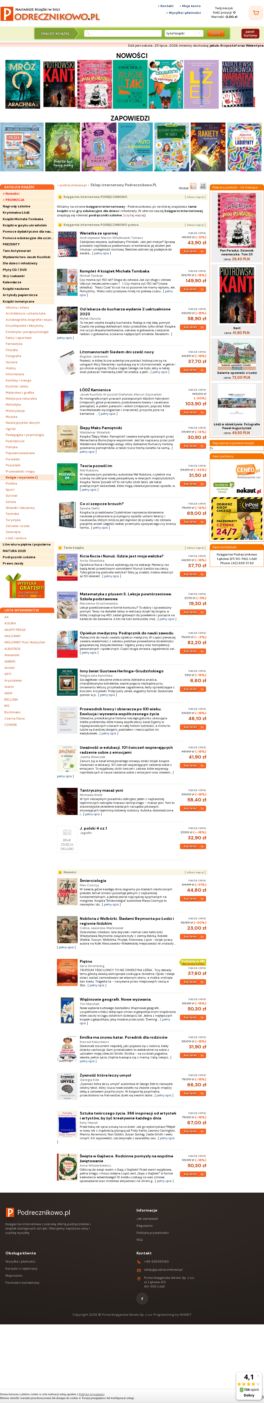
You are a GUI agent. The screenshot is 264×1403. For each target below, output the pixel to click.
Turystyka (13, 520)
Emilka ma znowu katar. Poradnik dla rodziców (123, 1037)
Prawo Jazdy (13, 563)
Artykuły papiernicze (20, 295)
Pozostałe (13, 465)
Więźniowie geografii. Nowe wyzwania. (116, 999)
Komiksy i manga (18, 380)
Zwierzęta (13, 532)
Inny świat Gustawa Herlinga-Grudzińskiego (122, 671)
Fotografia (13, 356)
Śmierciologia (93, 880)
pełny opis (101, 253)
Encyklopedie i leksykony (25, 325)
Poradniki (13, 459)
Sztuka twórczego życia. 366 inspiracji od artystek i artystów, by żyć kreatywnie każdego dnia (128, 1116)
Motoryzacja (15, 411)
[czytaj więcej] (134, 215)
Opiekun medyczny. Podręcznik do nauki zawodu (126, 633)
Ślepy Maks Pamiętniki (101, 427)
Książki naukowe (16, 289)
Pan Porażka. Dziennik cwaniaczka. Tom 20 (237, 252)
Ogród (10, 429)
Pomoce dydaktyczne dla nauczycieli (28, 231)
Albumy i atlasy (17, 307)
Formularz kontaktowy (22, 1282)
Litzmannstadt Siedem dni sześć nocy (117, 351)
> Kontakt (166, 6)
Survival (11, 495)
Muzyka (11, 417)
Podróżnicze (15, 441)
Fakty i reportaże (18, 338)
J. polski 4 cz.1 (93, 828)
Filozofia (12, 350)
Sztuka (11, 502)
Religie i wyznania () (22, 477)
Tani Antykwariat (17, 251)
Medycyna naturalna (21, 398)
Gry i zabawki (13, 276)
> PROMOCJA (13, 200)
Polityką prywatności (91, 1394)
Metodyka (13, 404)
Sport (10, 489)
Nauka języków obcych (23, 422)
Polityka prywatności (152, 1233)
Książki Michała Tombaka (23, 219)
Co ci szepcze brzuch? (102, 503)
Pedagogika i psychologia (25, 435)
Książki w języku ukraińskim (25, 225)
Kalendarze (12, 282)
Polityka (12, 447)
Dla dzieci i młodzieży (20, 263)
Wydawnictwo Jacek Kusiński (26, 257)
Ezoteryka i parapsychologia (27, 332)
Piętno (86, 961)
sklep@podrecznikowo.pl (163, 1269)
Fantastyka (14, 344)
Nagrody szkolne (16, 206)
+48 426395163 (156, 1261)
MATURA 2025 (14, 551)
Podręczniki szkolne (19, 557)
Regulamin (144, 1226)
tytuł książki (175, 33)
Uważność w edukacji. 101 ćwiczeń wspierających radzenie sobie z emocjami (126, 750)
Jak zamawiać (147, 1218)
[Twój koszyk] (256, 13)
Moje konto (13, 1275)
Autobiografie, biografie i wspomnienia (30, 319)
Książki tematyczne (18, 301)
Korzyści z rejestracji (21, 1268)
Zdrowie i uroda (18, 526)
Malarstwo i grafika (20, 392)
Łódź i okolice (16, 538)
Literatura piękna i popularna (26, 544)
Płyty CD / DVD (15, 270)
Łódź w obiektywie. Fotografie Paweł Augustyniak (237, 426)
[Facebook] (142, 1298)
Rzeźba (11, 483)
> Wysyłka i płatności (183, 13)
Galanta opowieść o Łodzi (237, 373)
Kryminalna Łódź (16, 212)
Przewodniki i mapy (20, 471)
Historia (11, 362)
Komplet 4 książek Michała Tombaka (114, 271)
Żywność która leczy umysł (105, 1075)
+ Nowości (11, 193)
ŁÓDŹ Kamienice (95, 389)
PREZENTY (11, 244)
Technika (12, 514)
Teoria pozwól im (96, 465)
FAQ (139, 1240)
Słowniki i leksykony (20, 508)
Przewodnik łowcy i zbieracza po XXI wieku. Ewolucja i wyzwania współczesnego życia (121, 711)
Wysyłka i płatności (20, 1261)
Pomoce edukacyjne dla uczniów (28, 238)
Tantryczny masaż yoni (101, 790)
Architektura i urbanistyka (25, 313)
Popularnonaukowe (20, 453)
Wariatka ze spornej (99, 233)
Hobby (11, 368)
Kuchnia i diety (17, 386)
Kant (237, 328)
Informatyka (15, 374)
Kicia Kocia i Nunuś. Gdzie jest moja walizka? (122, 556)
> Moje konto (190, 6)
